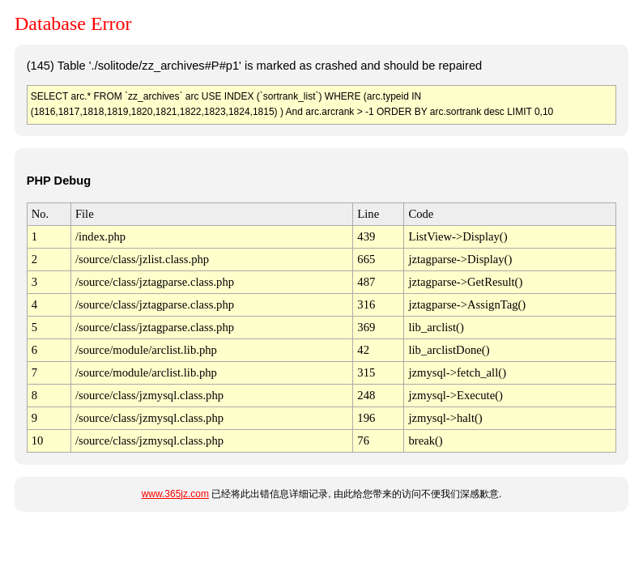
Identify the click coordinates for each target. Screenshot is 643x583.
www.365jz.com (175, 494)
